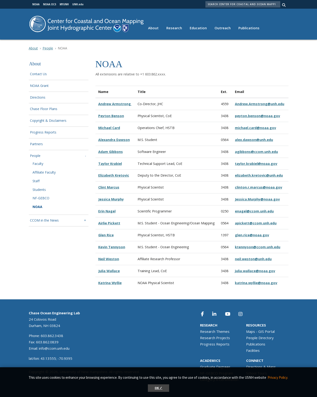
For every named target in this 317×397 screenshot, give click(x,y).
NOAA (37, 207)
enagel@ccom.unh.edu (254, 211)
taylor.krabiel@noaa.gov (256, 163)
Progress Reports (43, 132)
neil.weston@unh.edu (253, 259)
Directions (37, 98)
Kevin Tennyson (111, 247)
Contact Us (38, 74)
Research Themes (215, 331)
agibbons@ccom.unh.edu (256, 151)
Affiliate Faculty (44, 172)
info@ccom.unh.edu (54, 348)
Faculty (38, 164)
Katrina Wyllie (110, 283)
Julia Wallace (109, 271)
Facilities (253, 350)
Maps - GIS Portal (260, 331)
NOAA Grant (39, 86)
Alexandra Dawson (114, 139)
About (153, 28)
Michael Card (109, 128)
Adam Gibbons (110, 151)
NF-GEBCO (41, 198)
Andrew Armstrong (115, 104)
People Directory (260, 337)
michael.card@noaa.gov (255, 128)
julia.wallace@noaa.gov (255, 271)
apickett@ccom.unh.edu (256, 223)
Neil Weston (108, 259)
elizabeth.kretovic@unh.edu (259, 175)
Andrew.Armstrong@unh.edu (259, 104)
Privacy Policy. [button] (278, 377)
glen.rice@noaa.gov (252, 235)
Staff (36, 181)
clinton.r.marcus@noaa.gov (258, 187)
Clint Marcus (108, 187)
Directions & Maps (261, 366)
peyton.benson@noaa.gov (257, 116)
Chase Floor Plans (43, 109)
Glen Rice (106, 235)
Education (198, 28)
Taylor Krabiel (110, 163)
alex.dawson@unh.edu (254, 139)
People (48, 48)
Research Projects (215, 337)
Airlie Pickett (109, 223)
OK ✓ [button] (158, 388)
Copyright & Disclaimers (48, 121)
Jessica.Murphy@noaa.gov (257, 199)
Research (174, 28)
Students (39, 190)
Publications (248, 28)
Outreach (223, 28)
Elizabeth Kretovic (113, 175)
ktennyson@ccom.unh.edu (257, 247)
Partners (36, 144)
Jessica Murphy (111, 199)
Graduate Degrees (215, 366)
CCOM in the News (44, 221)
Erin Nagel (107, 211)
